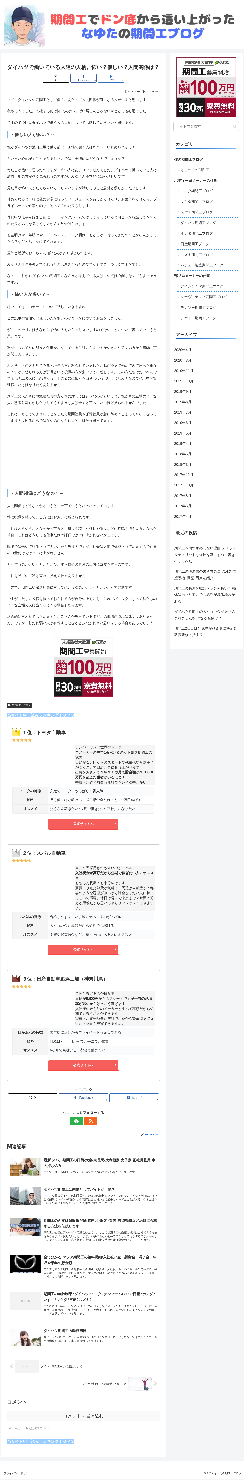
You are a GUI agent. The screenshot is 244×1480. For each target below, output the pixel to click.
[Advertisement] (83, 456)
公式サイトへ (83, 824)
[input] (206, 126)
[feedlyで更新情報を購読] (79, 1121)
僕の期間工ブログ (19, 705)
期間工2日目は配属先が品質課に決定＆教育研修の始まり (205, 631)
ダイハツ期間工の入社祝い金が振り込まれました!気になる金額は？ (204, 615)
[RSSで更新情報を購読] (88, 1121)
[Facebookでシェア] (83, 78)
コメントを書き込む (83, 1416)
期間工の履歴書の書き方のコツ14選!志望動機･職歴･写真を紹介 (205, 574)
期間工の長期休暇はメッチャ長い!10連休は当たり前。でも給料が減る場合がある (205, 594)
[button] (234, 126)
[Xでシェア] (58, 78)
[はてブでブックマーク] (109, 78)
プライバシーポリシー (17, 1474)
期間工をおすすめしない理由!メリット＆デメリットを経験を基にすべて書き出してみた (205, 554)
